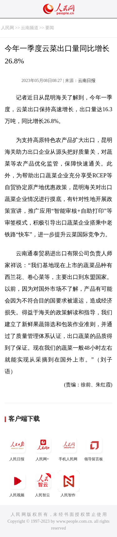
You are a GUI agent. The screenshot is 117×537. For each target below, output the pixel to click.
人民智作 (69, 483)
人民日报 (17, 447)
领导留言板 (94, 447)
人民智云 (43, 483)
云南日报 (86, 80)
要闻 (49, 27)
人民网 (7, 27)
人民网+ (43, 447)
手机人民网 (69, 447)
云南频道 (29, 27)
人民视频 (17, 483)
